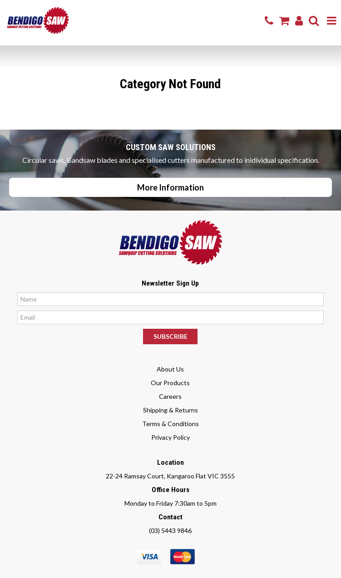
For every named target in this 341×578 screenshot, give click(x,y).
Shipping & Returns (170, 410)
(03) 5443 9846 (170, 530)
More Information (170, 187)
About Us (170, 369)
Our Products (170, 383)
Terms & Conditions (170, 423)
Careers (170, 396)
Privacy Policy (170, 437)
